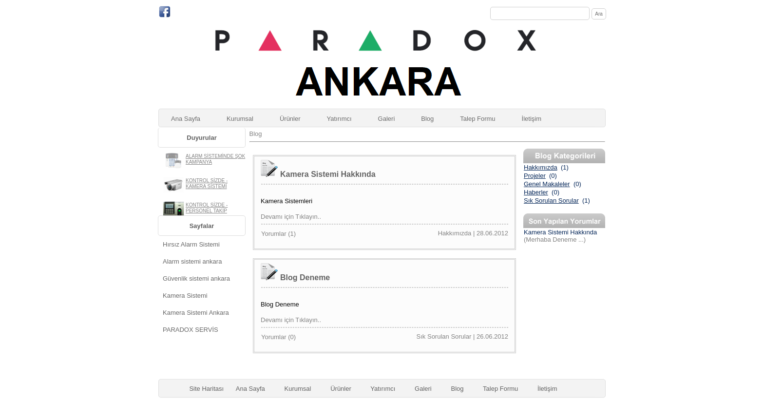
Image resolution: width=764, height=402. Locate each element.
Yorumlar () (278, 233)
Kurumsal (240, 118)
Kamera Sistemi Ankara (196, 312)
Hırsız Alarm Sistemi (191, 244)
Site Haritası (206, 388)
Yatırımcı (339, 118)
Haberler (536, 192)
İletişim (531, 118)
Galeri (386, 118)
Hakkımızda (540, 167)
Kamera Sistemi (185, 295)
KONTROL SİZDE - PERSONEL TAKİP (207, 207)
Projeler (535, 175)
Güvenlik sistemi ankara (196, 278)
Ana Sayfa (185, 118)
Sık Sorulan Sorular (551, 200)
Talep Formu (477, 118)
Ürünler (290, 118)
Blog (427, 118)
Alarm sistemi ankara (192, 261)
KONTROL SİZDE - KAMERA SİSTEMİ (207, 183)
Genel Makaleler (547, 184)
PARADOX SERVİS (190, 329)
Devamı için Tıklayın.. (291, 216)
